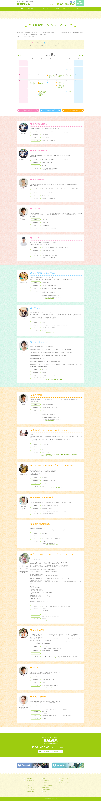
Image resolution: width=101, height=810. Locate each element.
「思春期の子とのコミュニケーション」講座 (61, 84)
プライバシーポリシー (65, 792)
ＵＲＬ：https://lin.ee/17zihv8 (51, 554)
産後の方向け (50, 112)
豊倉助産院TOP (29, 788)
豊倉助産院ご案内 (30, 801)
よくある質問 (56, 8)
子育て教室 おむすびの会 (42, 97)
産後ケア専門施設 (48, 794)
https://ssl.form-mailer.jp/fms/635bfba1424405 (54, 667)
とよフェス (69, 77)
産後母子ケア (29, 796)
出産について (45, 8)
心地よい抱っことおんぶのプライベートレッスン (51, 78)
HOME (21, 8)
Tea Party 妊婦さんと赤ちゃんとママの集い (42, 94)
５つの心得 (46, 790)
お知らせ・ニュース (65, 788)
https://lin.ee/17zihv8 (49, 305)
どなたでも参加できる (73, 112)
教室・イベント (67, 8)
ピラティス (69, 64)
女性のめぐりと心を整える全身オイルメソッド (33, 84)
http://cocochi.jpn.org (49, 696)
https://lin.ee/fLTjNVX (49, 339)
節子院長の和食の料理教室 (61, 78)
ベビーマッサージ (51, 83)
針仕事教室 (41, 83)
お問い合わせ (63, 790)
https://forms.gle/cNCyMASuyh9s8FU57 (53, 497)
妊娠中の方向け (28, 112)
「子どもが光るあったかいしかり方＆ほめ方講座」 (61, 88)
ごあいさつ (28, 792)
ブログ (78, 8)
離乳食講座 (41, 85)
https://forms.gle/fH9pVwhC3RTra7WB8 (53, 386)
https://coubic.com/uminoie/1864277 (52, 629)
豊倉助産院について (32, 8)
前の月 (21, 57)
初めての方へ (47, 792)
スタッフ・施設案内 (30, 798)
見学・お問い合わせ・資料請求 (50, 761)
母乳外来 (28, 794)
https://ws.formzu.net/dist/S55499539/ (53, 729)
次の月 (79, 57)
